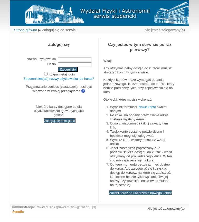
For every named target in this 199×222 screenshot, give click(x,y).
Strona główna (25, 30)
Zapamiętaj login (62, 74)
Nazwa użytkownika (41, 59)
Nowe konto (147, 107)
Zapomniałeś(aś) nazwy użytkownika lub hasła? (59, 79)
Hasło (51, 64)
